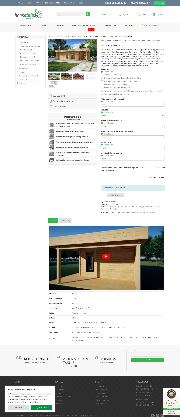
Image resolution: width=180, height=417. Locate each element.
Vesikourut (106, 141)
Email (133, 348)
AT (95, 413)
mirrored (124, 210)
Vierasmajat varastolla (73, 36)
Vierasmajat (26, 25)
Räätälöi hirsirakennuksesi (48, 3)
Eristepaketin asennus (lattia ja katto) (122, 78)
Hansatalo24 (33, 413)
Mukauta (18, 408)
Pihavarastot (109, 25)
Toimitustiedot (101, 391)
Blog (81, 3)
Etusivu (20, 3)
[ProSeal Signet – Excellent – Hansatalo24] (171, 398)
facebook (153, 413)
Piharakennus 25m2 (128, 204)
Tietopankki (100, 384)
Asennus (105, 69)
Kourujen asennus (115, 84)
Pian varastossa (133, 210)
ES (98, 413)
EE (76, 413)
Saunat (60, 25)
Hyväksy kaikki (41, 408)
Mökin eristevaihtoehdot (112, 99)
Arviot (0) (65, 218)
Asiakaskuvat (70, 3)
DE (83, 413)
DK (72, 413)
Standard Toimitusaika (147, 210)
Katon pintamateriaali (111, 120)
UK (87, 413)
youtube (162, 413)
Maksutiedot (100, 401)
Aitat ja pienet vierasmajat (30, 46)
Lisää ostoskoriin (115, 193)
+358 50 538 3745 (115, 2)
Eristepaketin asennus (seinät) (120, 81)
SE (68, 413)
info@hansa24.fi (140, 2)
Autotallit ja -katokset (83, 25)
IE (91, 413)
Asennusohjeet (101, 388)
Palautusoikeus (101, 394)
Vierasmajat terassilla (152, 204)
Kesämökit (44, 25)
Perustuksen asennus (117, 88)
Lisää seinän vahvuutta (111, 151)
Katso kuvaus (109, 72)
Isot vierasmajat (114, 204)
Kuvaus (52, 218)
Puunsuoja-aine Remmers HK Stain (117, 130)
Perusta (104, 109)
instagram (157, 413)
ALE (91, 29)
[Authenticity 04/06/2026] (171, 412)
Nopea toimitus (150, 25)
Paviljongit (129, 25)
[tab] (53, 218)
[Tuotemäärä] (103, 193)
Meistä (29, 3)
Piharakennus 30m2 (27, 57)
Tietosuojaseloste (102, 398)
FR (80, 413)
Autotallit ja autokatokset (28, 76)
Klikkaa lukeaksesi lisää (73, 119)
